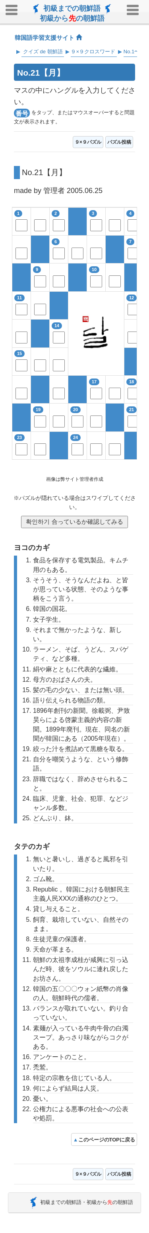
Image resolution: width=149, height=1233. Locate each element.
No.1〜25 (134, 52)
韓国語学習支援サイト (48, 37)
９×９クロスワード (93, 52)
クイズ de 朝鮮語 (43, 52)
